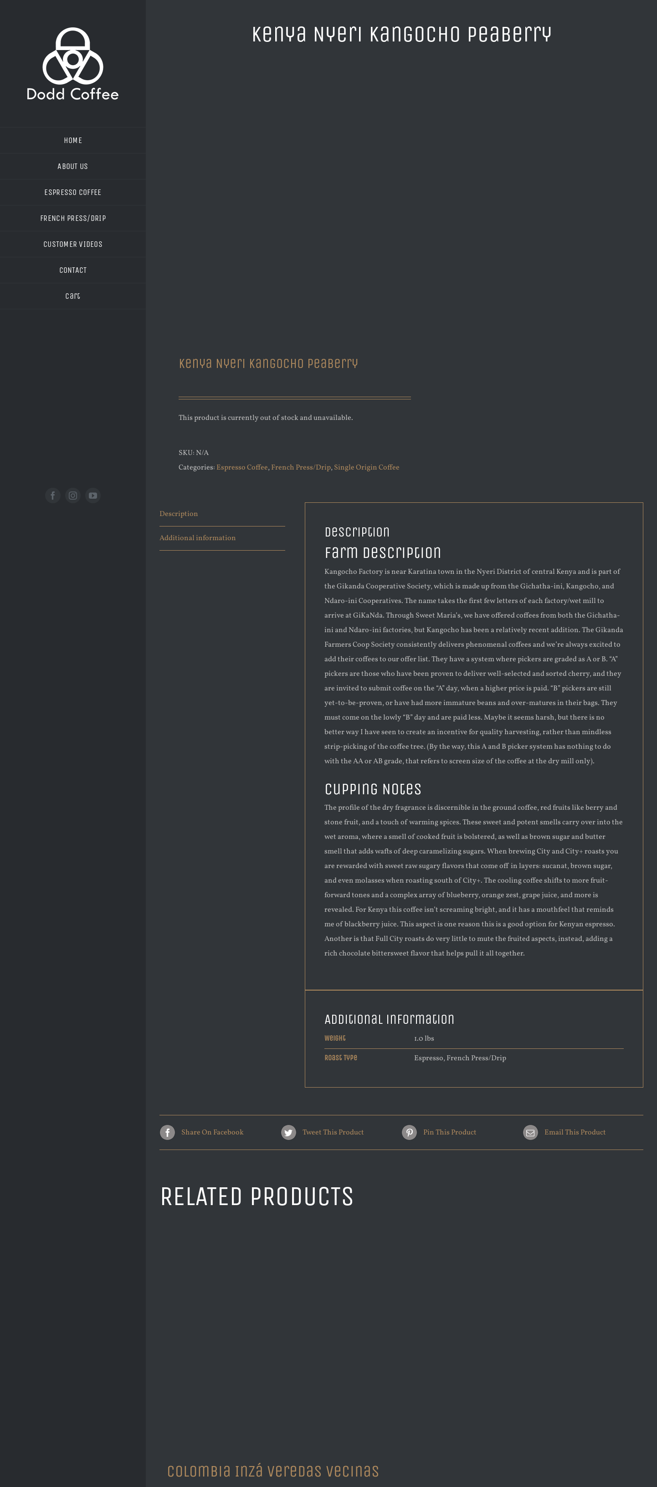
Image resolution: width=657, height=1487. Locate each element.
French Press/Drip (301, 468)
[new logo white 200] (72, 31)
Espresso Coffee (242, 468)
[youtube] (93, 495)
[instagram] (73, 495)
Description (178, 514)
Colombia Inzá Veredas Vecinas (273, 1471)
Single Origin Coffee (367, 468)
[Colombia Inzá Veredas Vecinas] (276, 1337)
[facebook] (53, 495)
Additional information (197, 538)
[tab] (222, 514)
